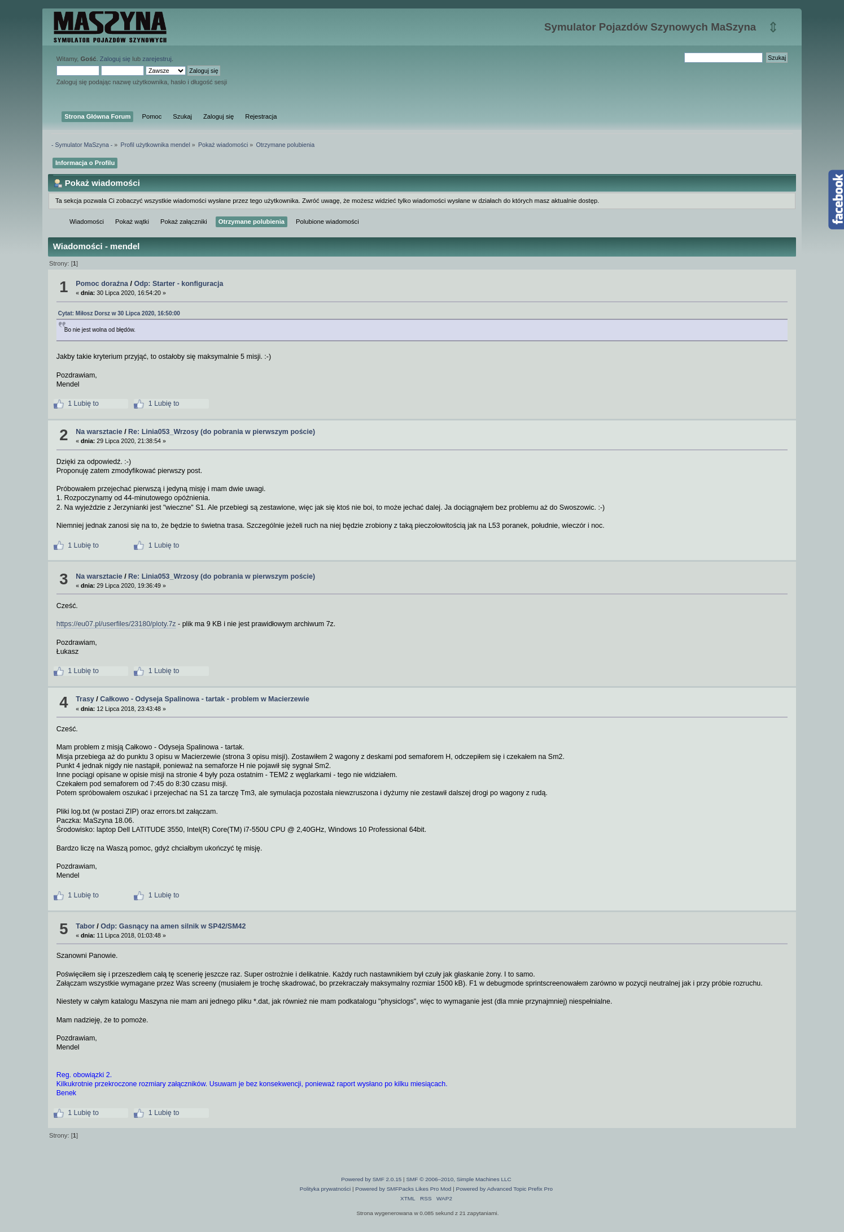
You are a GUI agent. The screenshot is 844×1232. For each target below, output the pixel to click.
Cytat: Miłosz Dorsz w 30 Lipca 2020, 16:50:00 (119, 313)
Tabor (85, 926)
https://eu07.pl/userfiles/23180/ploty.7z (116, 624)
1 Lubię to (76, 403)
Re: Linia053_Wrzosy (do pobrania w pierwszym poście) (221, 432)
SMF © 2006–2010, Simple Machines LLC (458, 1179)
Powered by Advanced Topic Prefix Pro (504, 1189)
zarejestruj (157, 58)
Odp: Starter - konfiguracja (178, 284)
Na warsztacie (99, 432)
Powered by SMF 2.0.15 (371, 1179)
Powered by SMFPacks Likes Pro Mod (403, 1189)
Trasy (85, 699)
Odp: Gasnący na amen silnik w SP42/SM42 (173, 926)
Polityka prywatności (325, 1189)
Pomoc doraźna (102, 284)
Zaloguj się (115, 58)
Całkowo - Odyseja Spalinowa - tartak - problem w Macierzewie (204, 699)
